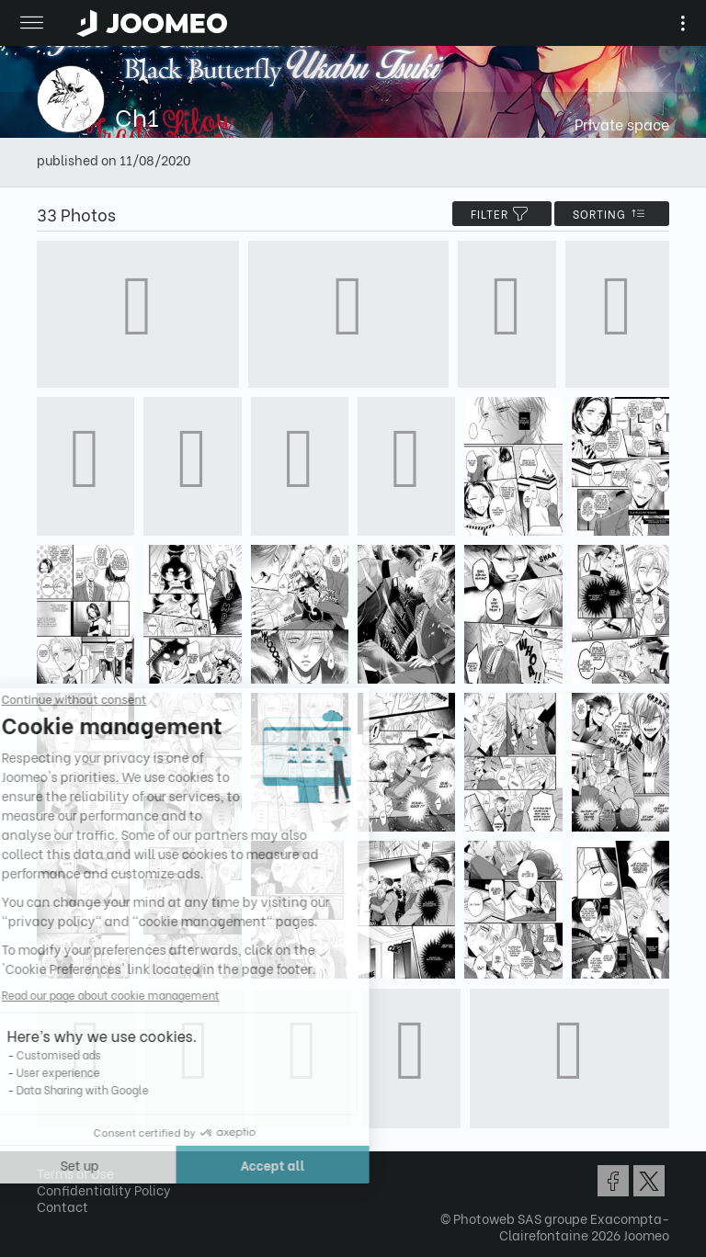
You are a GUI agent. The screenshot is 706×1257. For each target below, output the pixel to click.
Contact (62, 1206)
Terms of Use (75, 1173)
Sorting (612, 213)
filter (502, 213)
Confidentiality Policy (104, 1189)
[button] (49, 1162)
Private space (622, 123)
